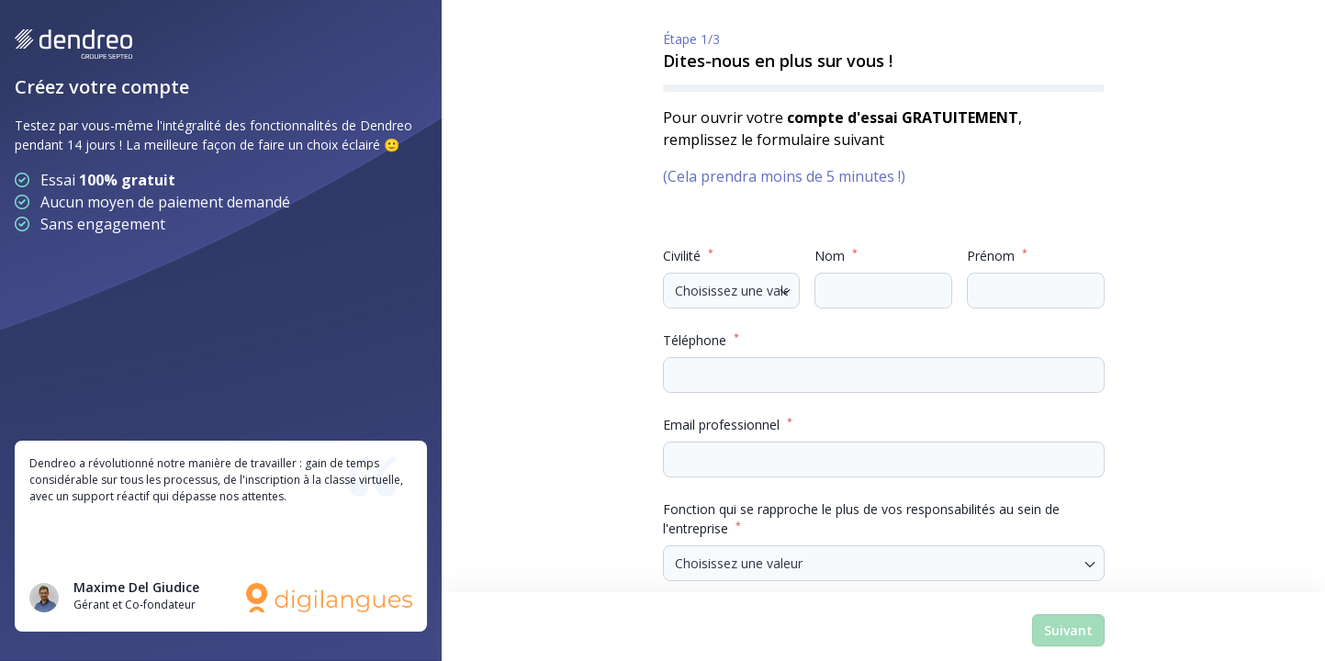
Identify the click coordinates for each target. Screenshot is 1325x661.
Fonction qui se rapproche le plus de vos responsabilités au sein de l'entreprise (861, 518)
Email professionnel (727, 424)
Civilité (688, 255)
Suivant (1068, 630)
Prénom (997, 255)
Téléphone (701, 339)
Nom (836, 255)
